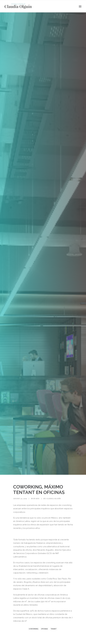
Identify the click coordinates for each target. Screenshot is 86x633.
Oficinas (44, 629)
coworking (33, 629)
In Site (36, 498)
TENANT (54, 629)
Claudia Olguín (53, 498)
